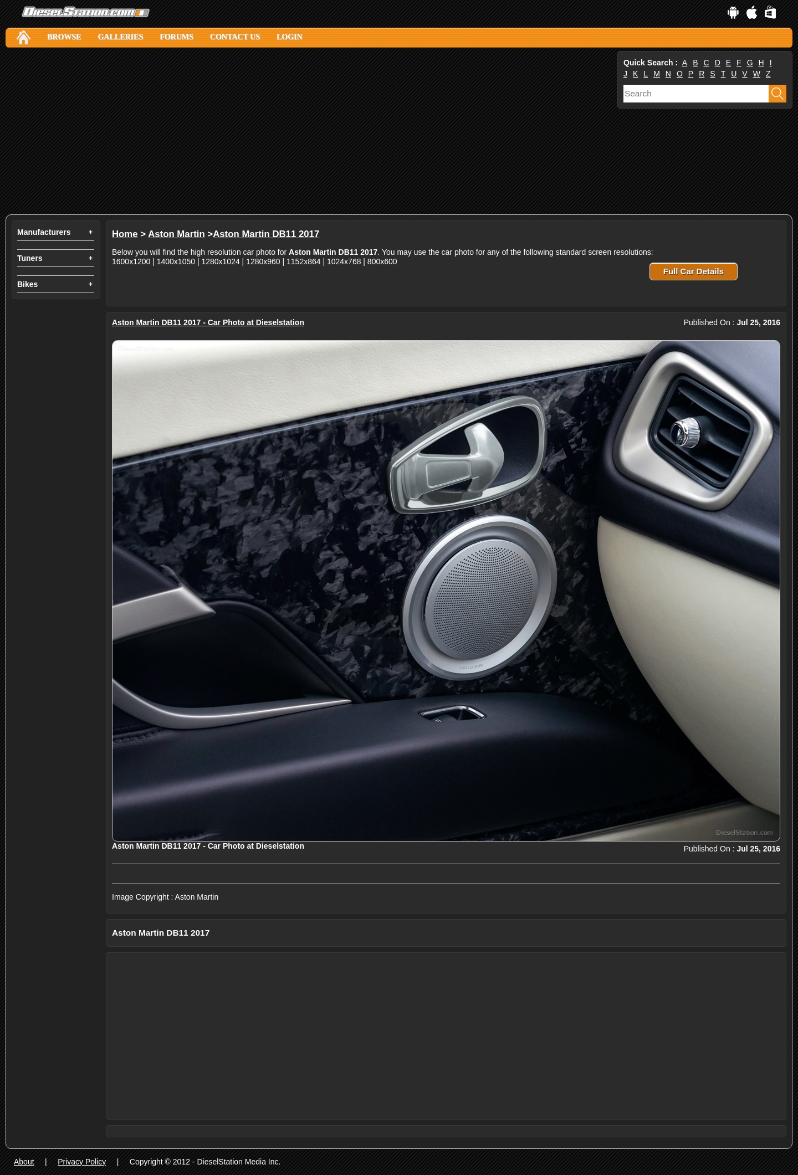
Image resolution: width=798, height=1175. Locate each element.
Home (125, 234)
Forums (176, 37)
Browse (64, 37)
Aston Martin (176, 234)
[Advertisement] (310, 131)
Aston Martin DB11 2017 (266, 234)
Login (290, 37)
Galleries (120, 37)
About (24, 1161)
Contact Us (235, 37)
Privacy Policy (82, 1161)
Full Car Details (693, 271)
